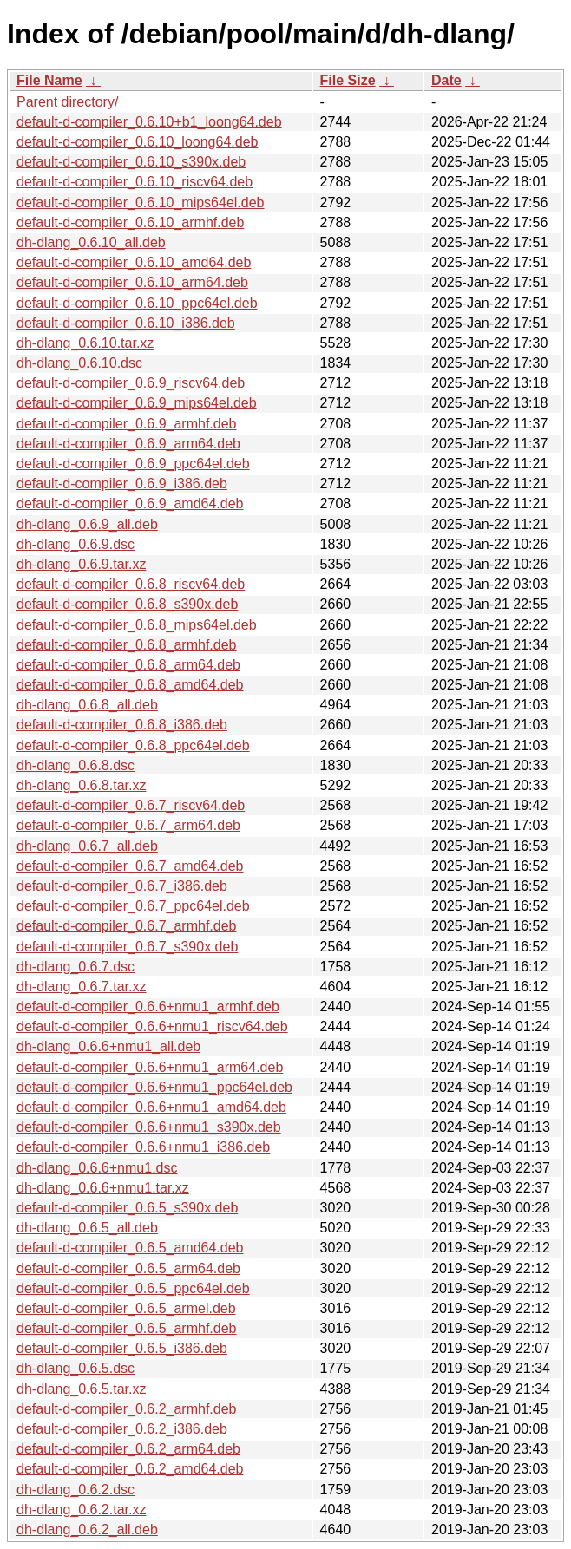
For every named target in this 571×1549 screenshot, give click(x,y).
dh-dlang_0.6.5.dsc (75, 1368)
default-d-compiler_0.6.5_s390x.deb (127, 1207)
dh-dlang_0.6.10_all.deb (91, 242)
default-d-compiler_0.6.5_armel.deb (126, 1308)
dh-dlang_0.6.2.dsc (75, 1489)
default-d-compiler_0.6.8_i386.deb (121, 724)
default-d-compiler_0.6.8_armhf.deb (126, 644)
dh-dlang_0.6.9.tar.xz (81, 564)
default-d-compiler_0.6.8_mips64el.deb (136, 625)
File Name (49, 80)
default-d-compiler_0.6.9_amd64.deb (130, 503)
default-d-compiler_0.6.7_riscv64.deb (130, 805)
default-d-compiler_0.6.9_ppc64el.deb (133, 463)
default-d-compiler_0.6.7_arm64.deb (128, 825)
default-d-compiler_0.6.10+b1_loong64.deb (149, 121)
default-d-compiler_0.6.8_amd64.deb (130, 684)
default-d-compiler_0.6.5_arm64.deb (128, 1268)
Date (446, 80)
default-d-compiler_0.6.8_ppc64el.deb (133, 745)
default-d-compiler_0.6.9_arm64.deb (128, 443)
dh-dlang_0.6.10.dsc (79, 363)
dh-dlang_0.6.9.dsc (75, 544)
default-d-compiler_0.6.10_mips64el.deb (140, 202)
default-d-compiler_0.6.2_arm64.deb (128, 1448)
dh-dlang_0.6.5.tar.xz (81, 1389)
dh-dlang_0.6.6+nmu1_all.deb (108, 1046)
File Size (348, 80)
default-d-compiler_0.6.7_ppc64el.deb (133, 906)
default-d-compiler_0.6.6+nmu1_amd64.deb (151, 1107)
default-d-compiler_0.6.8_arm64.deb (128, 664)
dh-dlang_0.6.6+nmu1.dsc (96, 1167)
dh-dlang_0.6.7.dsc (75, 966)
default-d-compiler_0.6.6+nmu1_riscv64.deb (152, 1026)
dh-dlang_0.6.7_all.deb (87, 846)
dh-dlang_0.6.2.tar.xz (81, 1509)
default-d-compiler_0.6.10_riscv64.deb (134, 181)
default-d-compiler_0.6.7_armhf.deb (126, 925)
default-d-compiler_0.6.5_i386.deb (121, 1348)
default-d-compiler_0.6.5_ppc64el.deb (133, 1288)
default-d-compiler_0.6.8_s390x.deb (127, 604)
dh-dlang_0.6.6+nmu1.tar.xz (102, 1187)
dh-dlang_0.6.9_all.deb (87, 524)
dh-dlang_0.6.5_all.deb (87, 1227)
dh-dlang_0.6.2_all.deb (87, 1529)
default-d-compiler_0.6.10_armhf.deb (130, 222)
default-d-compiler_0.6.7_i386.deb (121, 886)
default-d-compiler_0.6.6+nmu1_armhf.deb (147, 1006)
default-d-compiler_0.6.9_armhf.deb (126, 423)
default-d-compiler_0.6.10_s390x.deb (131, 161)
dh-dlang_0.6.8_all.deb (87, 704)
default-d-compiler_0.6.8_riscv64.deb (130, 584)
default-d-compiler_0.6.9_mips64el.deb (136, 402)
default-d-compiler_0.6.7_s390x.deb (127, 946)
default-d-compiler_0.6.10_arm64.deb (132, 282)
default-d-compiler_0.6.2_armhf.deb (126, 1409)
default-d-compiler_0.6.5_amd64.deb (130, 1247)
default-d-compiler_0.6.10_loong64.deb (137, 141)
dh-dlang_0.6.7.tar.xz (81, 986)
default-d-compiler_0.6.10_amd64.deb (133, 262)
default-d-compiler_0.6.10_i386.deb (125, 323)
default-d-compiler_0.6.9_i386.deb (121, 483)
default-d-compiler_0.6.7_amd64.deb (130, 866)
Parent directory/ (67, 102)
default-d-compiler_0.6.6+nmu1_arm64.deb (149, 1067)
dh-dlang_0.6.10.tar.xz (85, 343)
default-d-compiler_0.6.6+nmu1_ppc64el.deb (154, 1087)
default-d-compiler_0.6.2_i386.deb (121, 1429)
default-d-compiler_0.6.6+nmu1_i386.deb (143, 1147)
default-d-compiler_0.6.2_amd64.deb (130, 1468)
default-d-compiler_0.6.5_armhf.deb (126, 1328)
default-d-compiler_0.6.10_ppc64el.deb (137, 303)
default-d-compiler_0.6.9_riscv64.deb (130, 383)
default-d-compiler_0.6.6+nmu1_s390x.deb (148, 1127)
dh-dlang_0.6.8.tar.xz (81, 785)
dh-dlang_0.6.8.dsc (75, 765)
